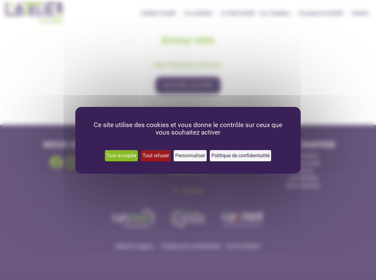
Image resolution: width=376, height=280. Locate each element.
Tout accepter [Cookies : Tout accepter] (121, 155)
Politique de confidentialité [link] (240, 155)
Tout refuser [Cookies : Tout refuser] (156, 155)
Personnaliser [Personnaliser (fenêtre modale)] (190, 155)
